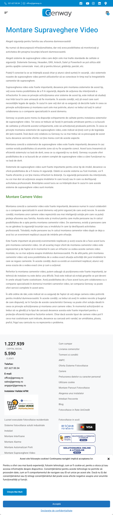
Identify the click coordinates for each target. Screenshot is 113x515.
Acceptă (57, 504)
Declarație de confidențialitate (56, 510)
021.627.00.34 (11, 368)
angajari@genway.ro (15, 385)
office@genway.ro (13, 378)
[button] (108, 458)
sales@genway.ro (13, 382)
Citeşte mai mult (15, 491)
